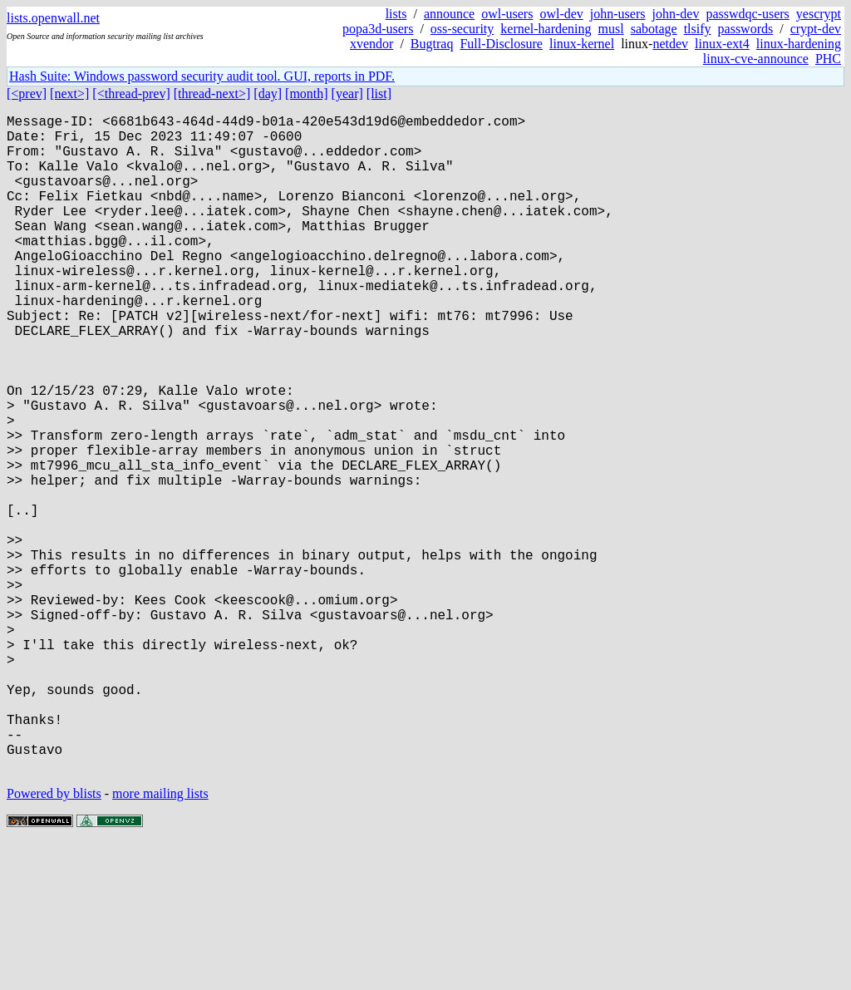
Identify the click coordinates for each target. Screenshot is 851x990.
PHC (828, 59)
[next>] (69, 93)
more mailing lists (160, 940)
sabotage (654, 29)
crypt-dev (815, 29)
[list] (378, 93)
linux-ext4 (722, 44)
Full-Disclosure (501, 44)
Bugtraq (432, 44)
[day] (267, 93)
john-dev (676, 14)
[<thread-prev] (131, 93)
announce (449, 14)
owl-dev (561, 14)
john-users (618, 14)
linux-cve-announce (756, 59)
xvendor (371, 44)
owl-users (507, 14)
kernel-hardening (545, 29)
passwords (746, 29)
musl (611, 29)
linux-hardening (798, 44)
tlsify (697, 29)
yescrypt (818, 14)
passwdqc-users (747, 14)
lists (396, 14)
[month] (306, 93)
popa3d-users (377, 29)
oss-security (462, 29)
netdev (670, 44)
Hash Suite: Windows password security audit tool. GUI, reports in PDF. (202, 76)
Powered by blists (54, 940)
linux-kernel (581, 44)
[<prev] (27, 93)
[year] (347, 93)
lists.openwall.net (53, 18)
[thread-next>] (212, 93)
